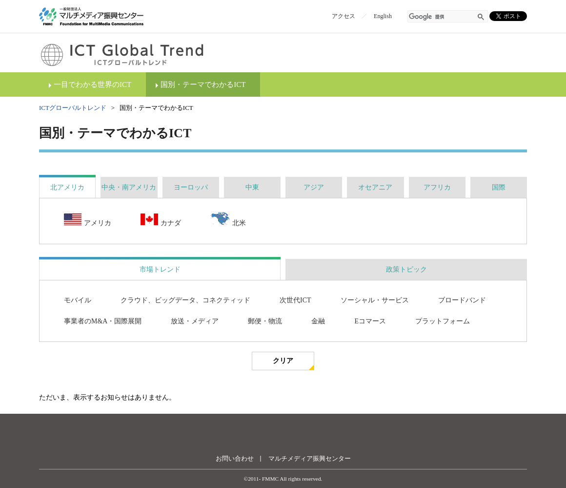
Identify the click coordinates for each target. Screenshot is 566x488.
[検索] (442, 17)
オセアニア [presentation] (375, 187)
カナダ (161, 220)
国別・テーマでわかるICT (203, 84)
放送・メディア (195, 321)
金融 (318, 321)
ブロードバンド (462, 300)
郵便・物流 (265, 321)
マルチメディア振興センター (309, 458)
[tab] (67, 187)
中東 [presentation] (252, 187)
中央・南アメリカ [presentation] (128, 187)
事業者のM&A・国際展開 (103, 321)
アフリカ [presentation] (437, 187)
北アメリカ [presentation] (67, 187)
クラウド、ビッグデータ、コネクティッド (185, 300)
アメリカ (87, 220)
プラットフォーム (442, 321)
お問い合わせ (235, 458)
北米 (228, 220)
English (383, 16)
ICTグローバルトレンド (72, 107)
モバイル (77, 300)
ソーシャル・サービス (375, 300)
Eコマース (370, 321)
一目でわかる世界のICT (92, 84)
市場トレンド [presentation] (160, 269)
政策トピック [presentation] (406, 269)
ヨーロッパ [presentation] (191, 187)
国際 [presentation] (498, 187)
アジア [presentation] (313, 187)
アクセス (343, 16)
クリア (283, 360)
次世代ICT (295, 300)
